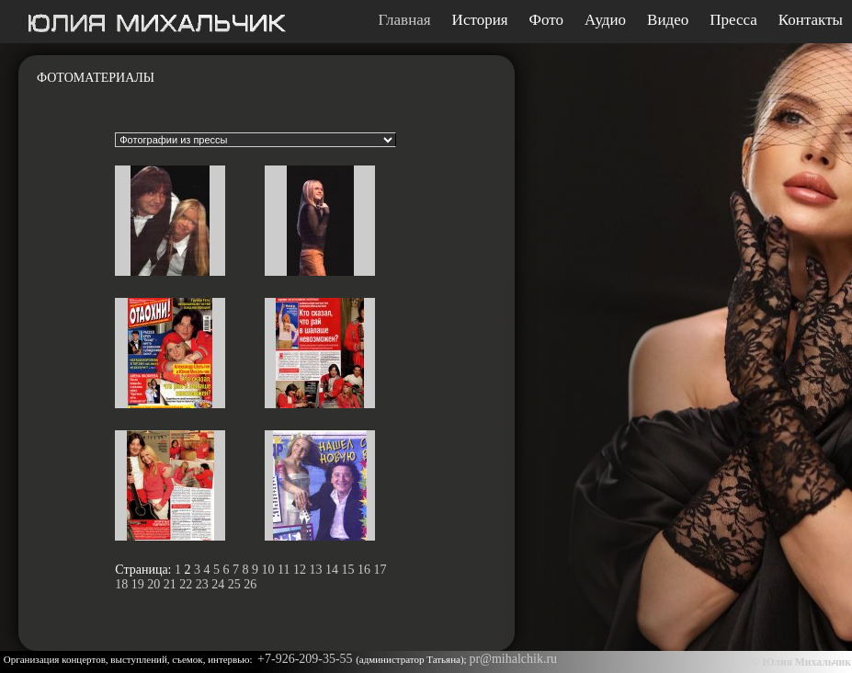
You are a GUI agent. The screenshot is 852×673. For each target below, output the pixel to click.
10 (268, 569)
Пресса (733, 20)
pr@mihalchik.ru (513, 659)
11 (284, 569)
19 (137, 584)
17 (379, 569)
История (480, 20)
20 (153, 584)
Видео (667, 20)
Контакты (810, 20)
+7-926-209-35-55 (306, 659)
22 (185, 584)
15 (347, 569)
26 (250, 584)
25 (234, 584)
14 (331, 569)
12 (299, 569)
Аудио (605, 20)
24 (217, 584)
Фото (546, 20)
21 (170, 584)
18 (121, 584)
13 (315, 569)
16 (364, 569)
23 (202, 584)
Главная (405, 20)
